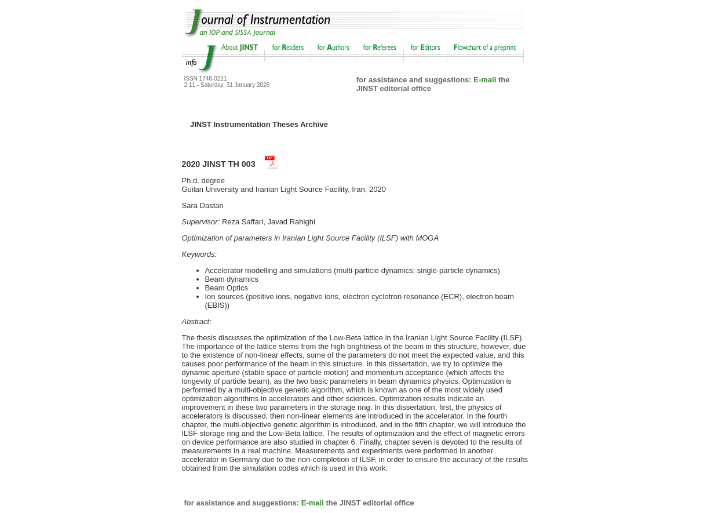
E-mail (484, 79)
